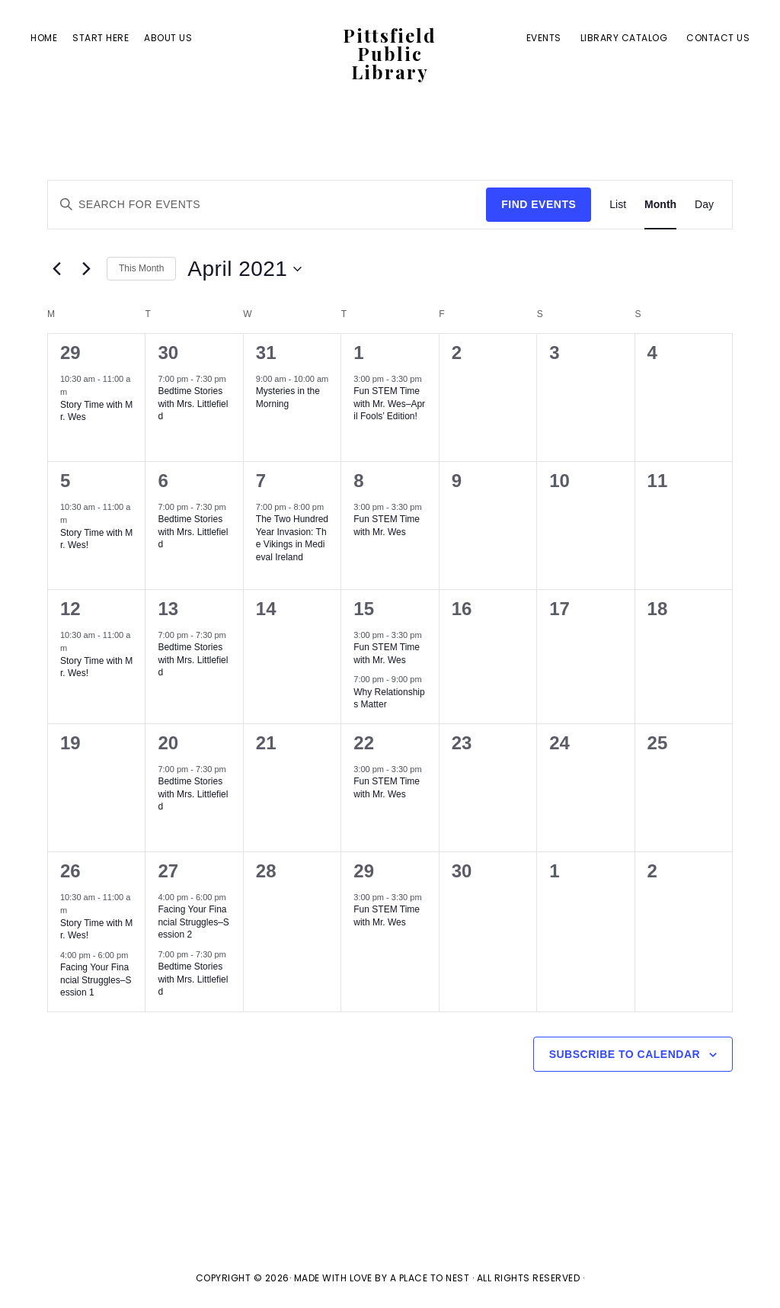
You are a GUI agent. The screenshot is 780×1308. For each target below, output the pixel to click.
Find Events (538, 204)
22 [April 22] (363, 743)
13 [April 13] (168, 608)
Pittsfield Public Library (389, 54)
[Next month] (86, 269)
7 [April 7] (261, 480)
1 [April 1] (358, 352)
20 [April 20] (168, 743)
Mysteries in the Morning (288, 397)
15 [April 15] (363, 608)
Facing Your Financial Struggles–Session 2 (193, 922)
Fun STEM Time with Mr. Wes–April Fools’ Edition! (389, 404)
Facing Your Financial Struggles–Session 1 (95, 980)
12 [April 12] (70, 608)
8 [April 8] (358, 480)
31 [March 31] (266, 352)
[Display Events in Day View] (704, 205)
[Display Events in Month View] (660, 205)
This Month (141, 268)
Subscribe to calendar (624, 1054)
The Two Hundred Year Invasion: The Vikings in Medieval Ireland (292, 538)
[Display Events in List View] (617, 205)
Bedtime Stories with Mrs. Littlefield (193, 404)
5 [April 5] (65, 480)
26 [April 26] (70, 871)
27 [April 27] (168, 871)
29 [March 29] (70, 352)
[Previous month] (56, 269)
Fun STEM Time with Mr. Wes (386, 525)
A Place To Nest (430, 1277)
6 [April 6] (163, 480)
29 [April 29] (363, 871)
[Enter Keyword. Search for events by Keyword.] (267, 205)
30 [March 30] (168, 352)
